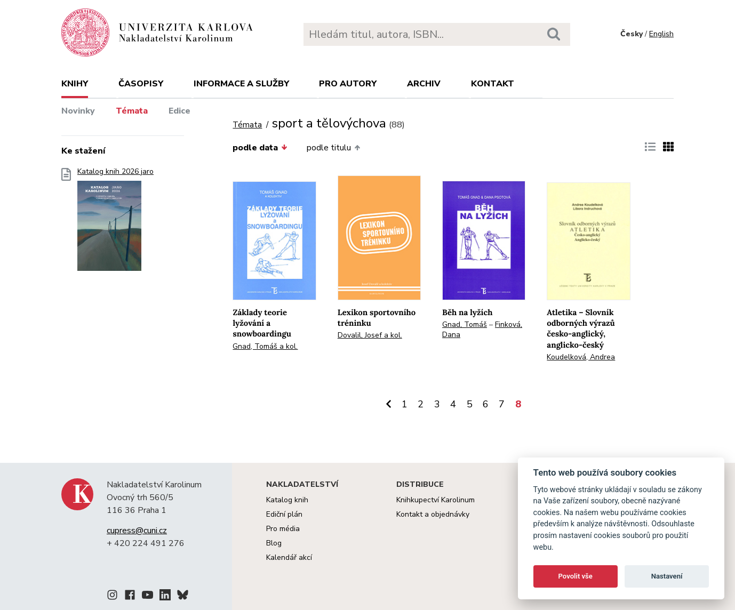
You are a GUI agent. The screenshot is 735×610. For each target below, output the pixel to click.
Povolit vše (575, 576)
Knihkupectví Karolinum (435, 500)
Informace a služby (241, 84)
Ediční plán (284, 514)
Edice (179, 111)
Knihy (74, 84)
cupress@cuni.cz (137, 530)
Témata (132, 111)
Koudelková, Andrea (581, 357)
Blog (274, 543)
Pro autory (348, 84)
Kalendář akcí (289, 557)
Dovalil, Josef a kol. (370, 335)
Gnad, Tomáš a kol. (265, 346)
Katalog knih (287, 500)
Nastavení (667, 576)
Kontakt (492, 84)
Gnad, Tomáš (464, 324)
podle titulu (333, 148)
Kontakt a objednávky (432, 514)
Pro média (283, 529)
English (661, 34)
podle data (260, 148)
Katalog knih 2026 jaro (115, 222)
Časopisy (140, 84)
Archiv (424, 84)
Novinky (78, 111)
